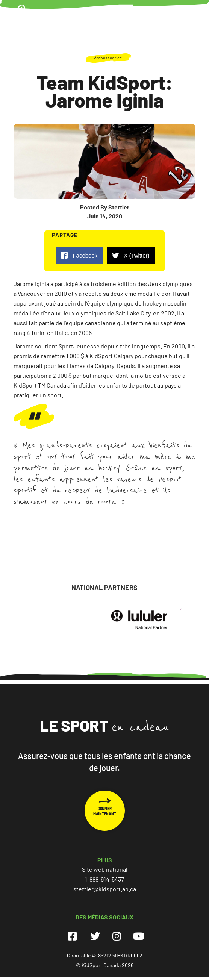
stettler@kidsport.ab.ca (104, 888)
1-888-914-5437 (104, 879)
